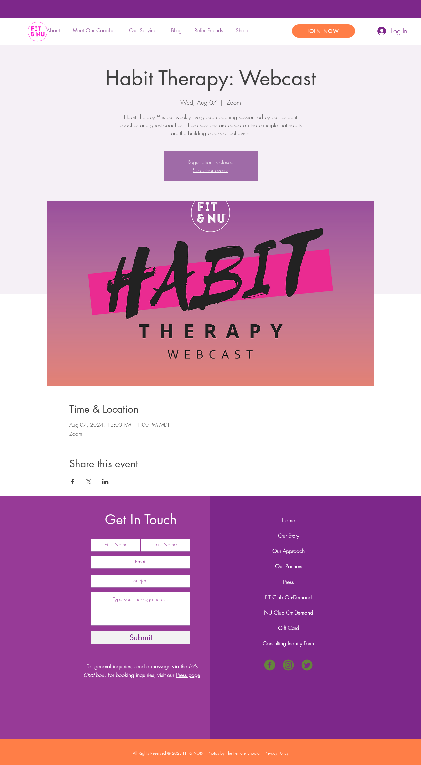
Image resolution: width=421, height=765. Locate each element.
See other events (210, 170)
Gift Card (288, 628)
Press (288, 582)
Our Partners (288, 566)
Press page (188, 675)
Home (288, 520)
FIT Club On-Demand (288, 597)
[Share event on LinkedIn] (105, 481)
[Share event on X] (89, 481)
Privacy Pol (274, 753)
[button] (145, 31)
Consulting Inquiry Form (288, 643)
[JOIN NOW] (323, 31)
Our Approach (288, 551)
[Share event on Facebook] (72, 481)
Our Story (288, 535)
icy (286, 753)
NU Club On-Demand (288, 612)
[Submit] (140, 637)
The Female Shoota (243, 753)
